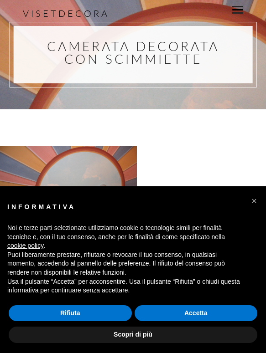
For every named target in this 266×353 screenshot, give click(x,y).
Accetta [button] (196, 313)
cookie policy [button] (25, 245)
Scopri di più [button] (133, 334)
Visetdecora (66, 13)
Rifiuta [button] (70, 313)
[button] (254, 201)
